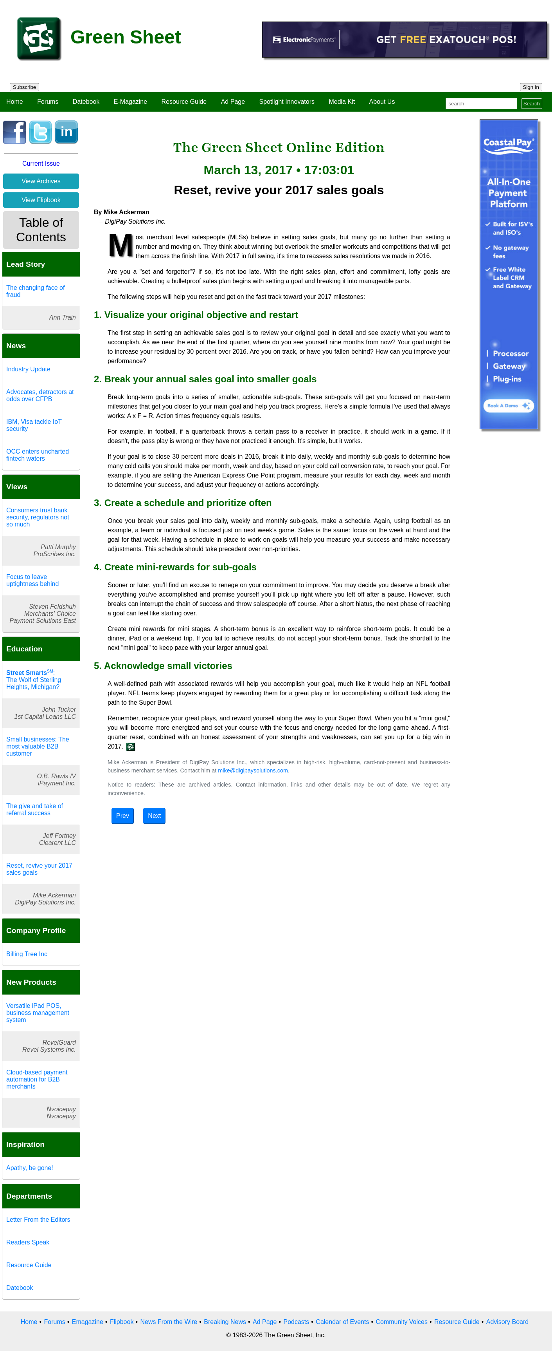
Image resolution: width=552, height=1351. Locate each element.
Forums (47, 101)
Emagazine (87, 1321)
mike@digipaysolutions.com (253, 770)
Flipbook (121, 1321)
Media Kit (342, 101)
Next (154, 815)
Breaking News (225, 1321)
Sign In (531, 87)
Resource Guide (184, 101)
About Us (382, 101)
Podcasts (296, 1321)
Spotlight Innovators (287, 101)
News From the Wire (168, 1321)
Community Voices (402, 1321)
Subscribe (24, 87)
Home (14, 101)
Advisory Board (507, 1321)
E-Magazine (130, 101)
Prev (122, 815)
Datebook (86, 101)
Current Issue (41, 163)
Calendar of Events (342, 1321)
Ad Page (233, 101)
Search (531, 104)
